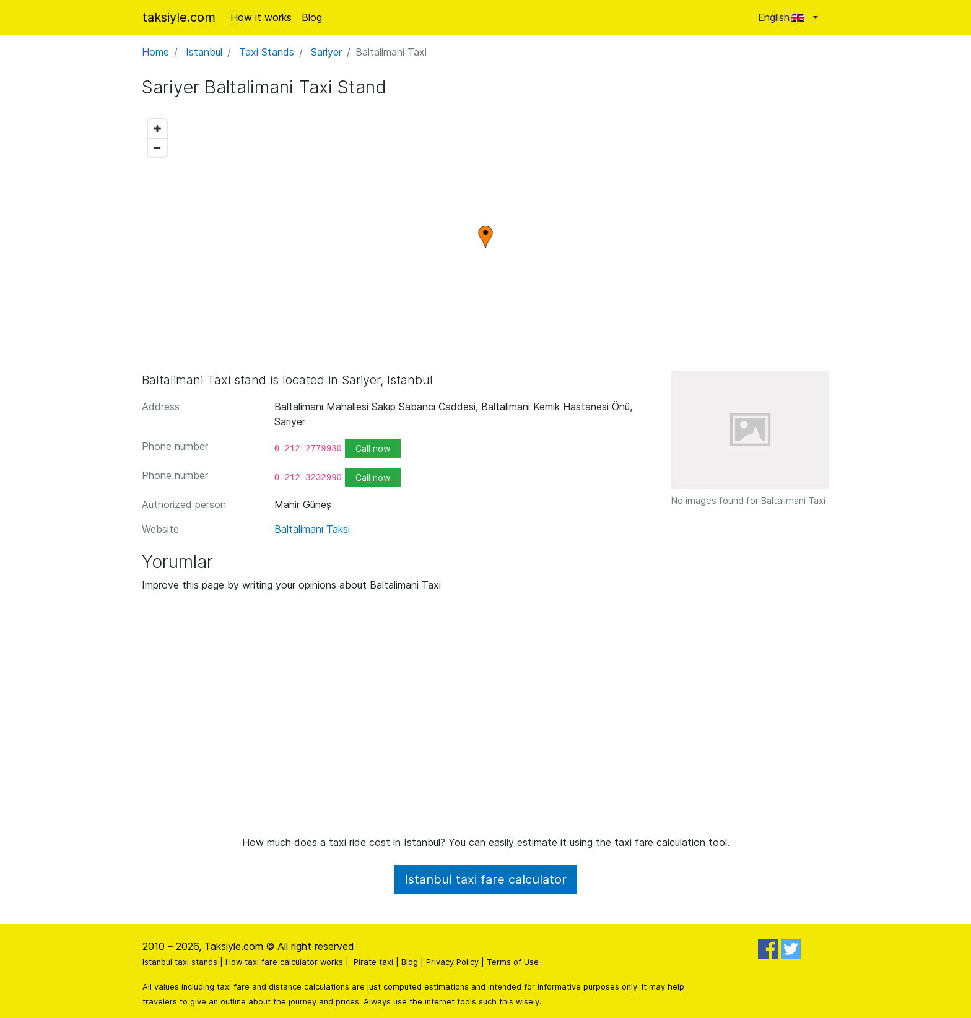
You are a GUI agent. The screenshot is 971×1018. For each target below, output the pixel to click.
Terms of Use (513, 962)
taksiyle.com (179, 17)
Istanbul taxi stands (179, 962)
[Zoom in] (157, 128)
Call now (372, 448)
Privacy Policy (452, 962)
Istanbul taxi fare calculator (486, 879)
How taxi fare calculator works (284, 962)
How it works (261, 17)
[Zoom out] (157, 147)
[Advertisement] (485, 718)
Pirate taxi (373, 962)
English (784, 17)
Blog (312, 17)
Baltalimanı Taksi (312, 529)
